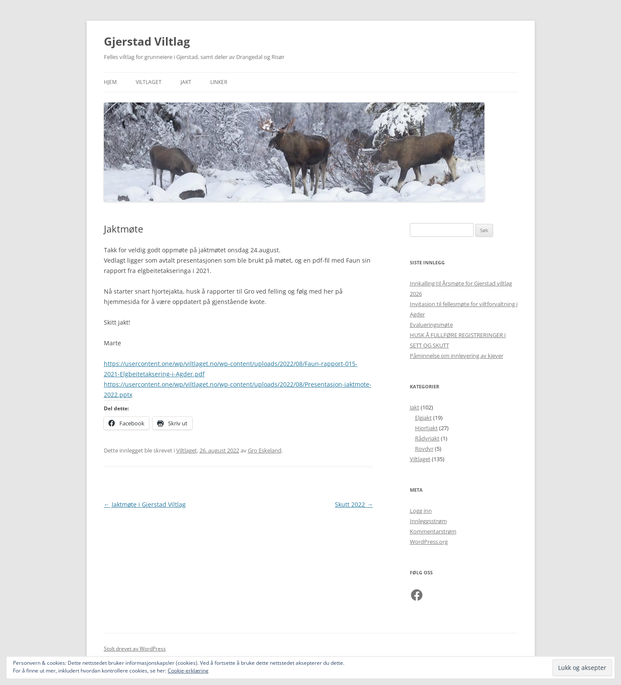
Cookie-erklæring (188, 670)
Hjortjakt (426, 428)
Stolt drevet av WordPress (135, 648)
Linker (218, 82)
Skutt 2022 (354, 504)
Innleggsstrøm (428, 521)
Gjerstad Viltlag (147, 41)
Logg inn (421, 511)
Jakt (186, 82)
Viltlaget (149, 82)
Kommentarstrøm (433, 531)
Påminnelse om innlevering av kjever (456, 356)
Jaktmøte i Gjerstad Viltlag (145, 504)
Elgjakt (423, 418)
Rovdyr (424, 449)
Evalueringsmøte (431, 325)
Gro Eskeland (264, 450)
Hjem (110, 82)
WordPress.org (429, 542)
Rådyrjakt (427, 438)
